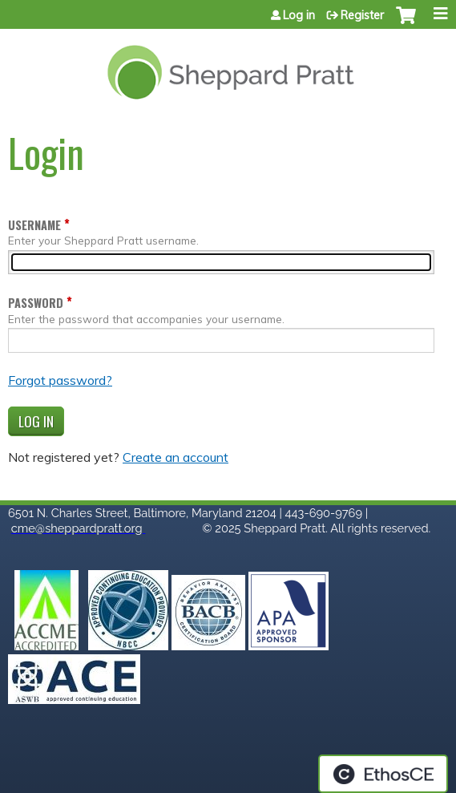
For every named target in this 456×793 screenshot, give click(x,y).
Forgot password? (60, 380)
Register (362, 15)
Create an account (175, 457)
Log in (299, 15)
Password (35, 302)
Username (34, 224)
